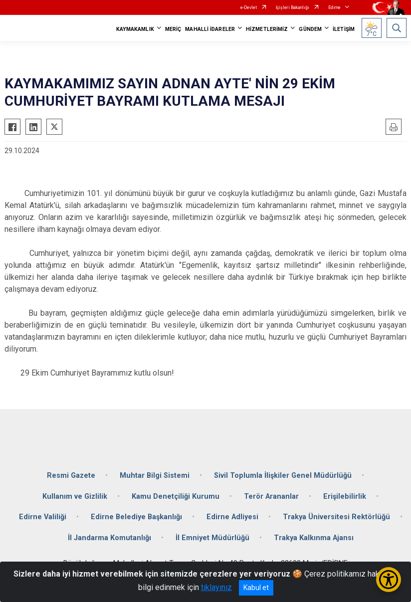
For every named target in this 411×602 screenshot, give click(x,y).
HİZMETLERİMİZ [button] (267, 29)
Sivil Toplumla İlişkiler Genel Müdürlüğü (283, 475)
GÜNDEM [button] (310, 29)
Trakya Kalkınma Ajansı (314, 538)
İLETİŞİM (344, 29)
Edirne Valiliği (42, 517)
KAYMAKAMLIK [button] (135, 29)
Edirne (334, 7)
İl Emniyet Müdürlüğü (212, 538)
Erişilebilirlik (344, 496)
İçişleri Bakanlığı (292, 7)
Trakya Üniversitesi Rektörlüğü (336, 517)
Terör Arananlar (271, 496)
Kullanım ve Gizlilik (74, 496)
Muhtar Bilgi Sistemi (155, 475)
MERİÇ (173, 29)
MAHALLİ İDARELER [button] (210, 29)
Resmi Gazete (71, 475)
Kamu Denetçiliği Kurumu (175, 496)
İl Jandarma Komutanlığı (109, 538)
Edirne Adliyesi (232, 517)
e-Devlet (248, 7)
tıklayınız (216, 587)
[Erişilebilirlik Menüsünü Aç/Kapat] (388, 579)
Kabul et (256, 588)
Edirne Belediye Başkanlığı (136, 517)
